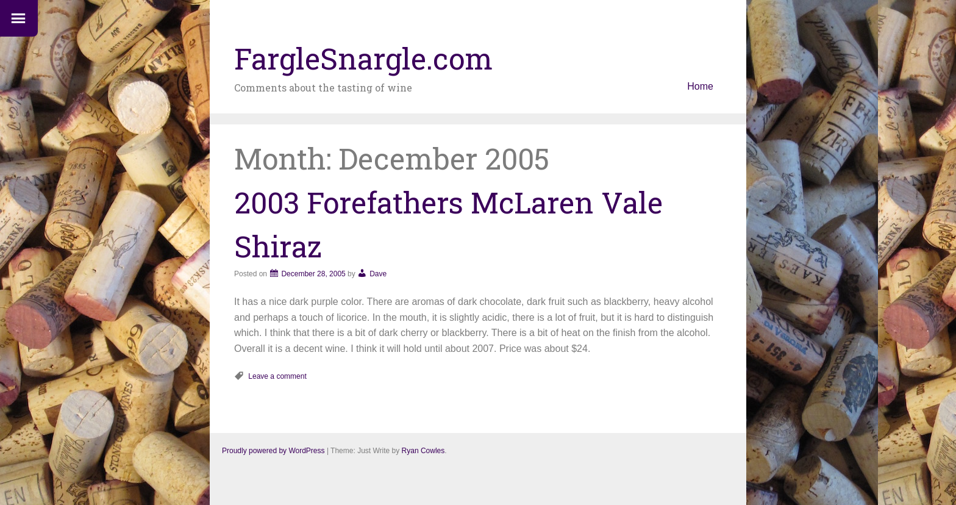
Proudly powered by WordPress (273, 450)
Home (700, 86)
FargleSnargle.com (363, 58)
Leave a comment (277, 376)
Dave (378, 274)
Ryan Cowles (423, 450)
